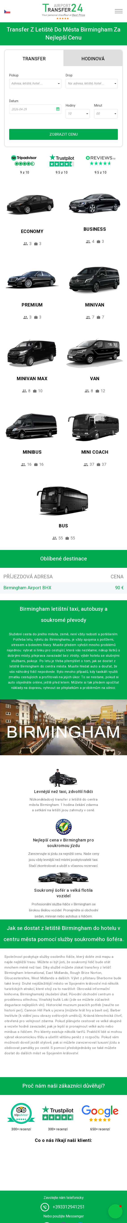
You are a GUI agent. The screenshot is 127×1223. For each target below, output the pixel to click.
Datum (13, 101)
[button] (115, 1211)
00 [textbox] (98, 113)
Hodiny (70, 105)
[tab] (34, 58)
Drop (69, 75)
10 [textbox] (69, 113)
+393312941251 (69, 1207)
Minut (98, 105)
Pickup (14, 75)
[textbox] (35, 83)
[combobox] (35, 83)
